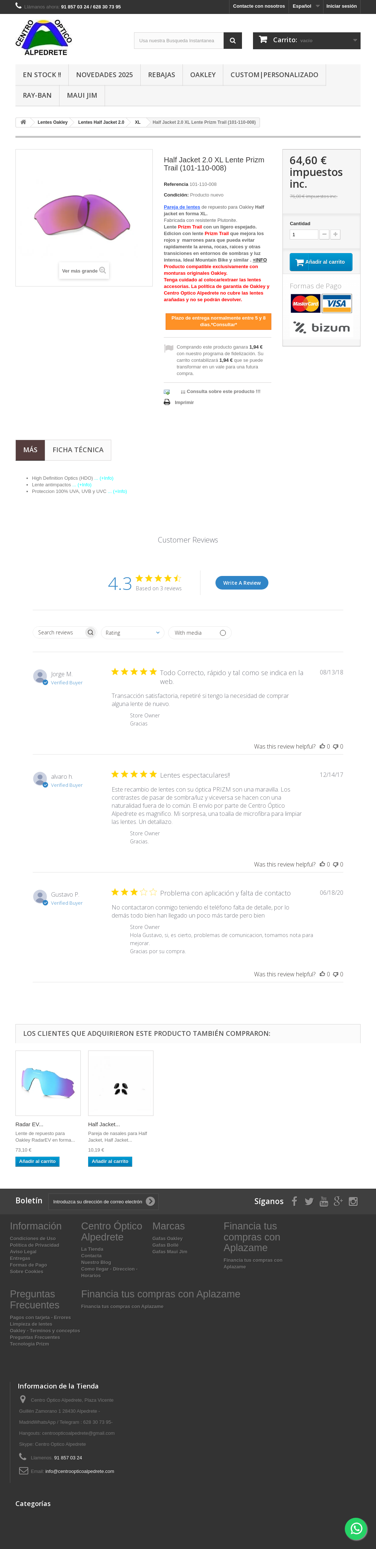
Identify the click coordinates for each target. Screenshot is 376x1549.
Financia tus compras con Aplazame (122, 1306)
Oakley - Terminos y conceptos (45, 1330)
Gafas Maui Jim (169, 1251)
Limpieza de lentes (31, 1324)
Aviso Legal (23, 1251)
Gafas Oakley (167, 1238)
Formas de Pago (28, 1265)
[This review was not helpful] (335, 746)
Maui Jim (82, 95)
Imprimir (184, 402)
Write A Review (242, 582)
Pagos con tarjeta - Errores (40, 1317)
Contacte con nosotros (259, 6)
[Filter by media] (200, 632)
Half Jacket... (104, 1124)
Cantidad (300, 223)
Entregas (20, 1258)
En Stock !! (42, 74)
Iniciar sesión (341, 6)
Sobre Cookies (26, 1271)
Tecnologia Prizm (29, 1344)
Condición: (176, 195)
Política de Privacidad (34, 1245)
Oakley (203, 74)
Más (30, 449)
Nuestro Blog (96, 1262)
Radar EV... (29, 1124)
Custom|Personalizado (274, 74)
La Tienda (92, 1249)
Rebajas (161, 74)
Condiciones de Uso (33, 1238)
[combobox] (132, 632)
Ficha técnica (78, 449)
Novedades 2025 (104, 74)
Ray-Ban (37, 95)
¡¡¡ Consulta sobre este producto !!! (220, 391)
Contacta (91, 1255)
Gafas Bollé (165, 1245)
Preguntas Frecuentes (35, 1337)
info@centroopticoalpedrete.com (80, 1471)
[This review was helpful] (322, 746)
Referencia (176, 184)
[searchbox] (58, 632)
